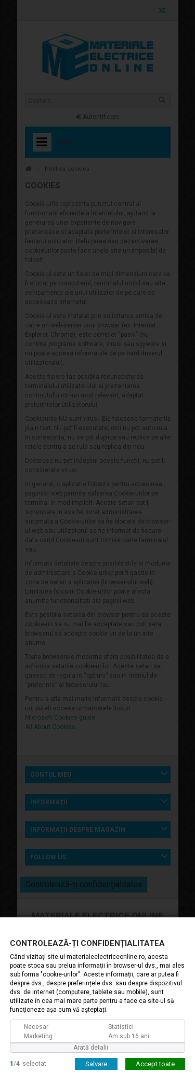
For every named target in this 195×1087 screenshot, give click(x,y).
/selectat (28, 1063)
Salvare (96, 1063)
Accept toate (155, 1063)
